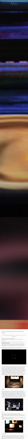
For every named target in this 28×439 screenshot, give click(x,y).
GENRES (21, 1)
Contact (24, 1)
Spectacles (8, 1)
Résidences (12, 1)
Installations (17, 1)
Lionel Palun (14, 3)
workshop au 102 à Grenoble (5, 342)
